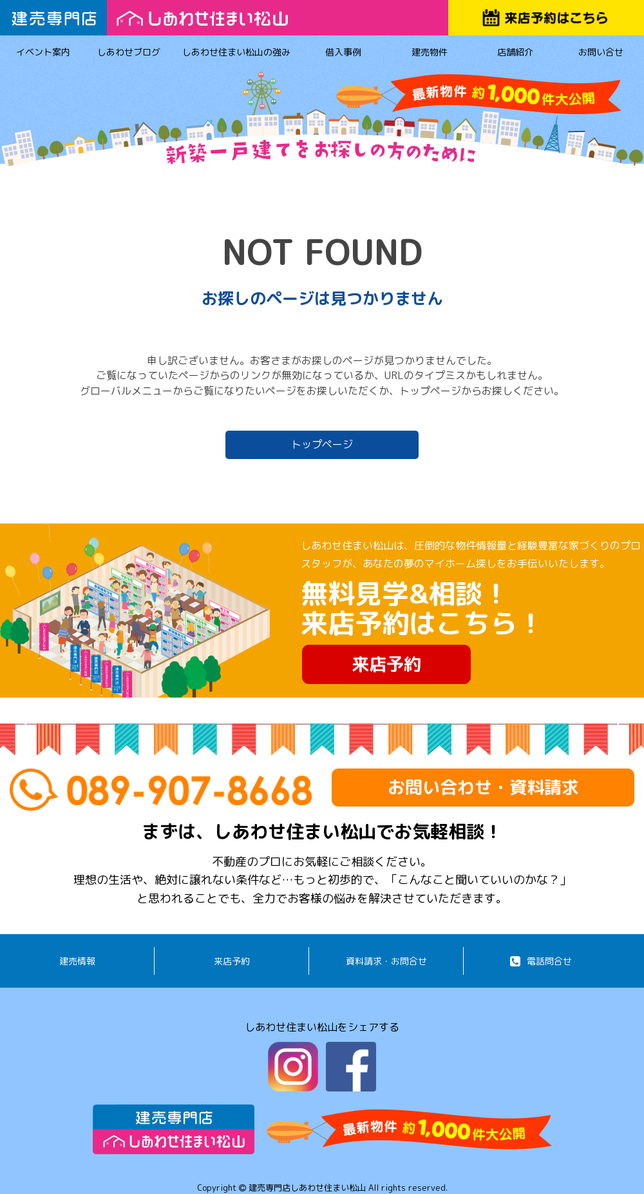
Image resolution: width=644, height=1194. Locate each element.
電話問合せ (541, 961)
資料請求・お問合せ (386, 961)
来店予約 (386, 664)
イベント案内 (43, 54)
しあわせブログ (128, 54)
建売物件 (429, 54)
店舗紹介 (515, 54)
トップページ (322, 444)
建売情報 (77, 961)
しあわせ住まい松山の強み (236, 54)
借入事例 (343, 54)
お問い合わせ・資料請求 (483, 787)
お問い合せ (601, 54)
